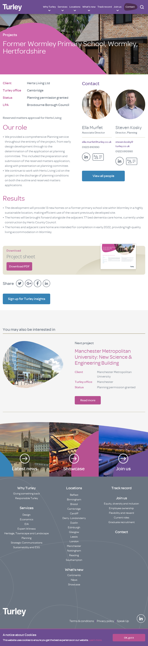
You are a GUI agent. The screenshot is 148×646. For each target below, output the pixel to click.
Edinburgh (74, 527)
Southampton (74, 560)
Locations (75, 6)
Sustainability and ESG (26, 547)
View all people (103, 177)
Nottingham (74, 550)
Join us (118, 6)
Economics (26, 519)
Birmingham (74, 499)
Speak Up (123, 621)
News (74, 579)
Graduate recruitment (121, 522)
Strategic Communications (26, 542)
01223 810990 (90, 147)
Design (26, 514)
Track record (104, 6)
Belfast (74, 494)
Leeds (74, 536)
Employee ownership (121, 508)
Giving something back (26, 493)
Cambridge (74, 508)
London (74, 541)
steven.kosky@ (124, 144)
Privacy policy (105, 621)
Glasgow (74, 532)
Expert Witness (26, 528)
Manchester (74, 546)
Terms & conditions (81, 621)
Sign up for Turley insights (26, 299)
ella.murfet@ (96, 142)
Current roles (121, 517)
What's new (89, 6)
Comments (74, 575)
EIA (27, 524)
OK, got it (129, 637)
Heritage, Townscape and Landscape (26, 533)
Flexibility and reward (121, 513)
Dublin (74, 522)
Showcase (74, 584)
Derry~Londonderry (74, 518)
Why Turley (49, 6)
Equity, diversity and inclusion (121, 503)
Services (62, 6)
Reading (74, 555)
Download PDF (19, 266)
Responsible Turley (26, 498)
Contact (130, 6)
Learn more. (95, 640)
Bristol (74, 504)
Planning (26, 538)
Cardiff (74, 513)
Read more (87, 400)
